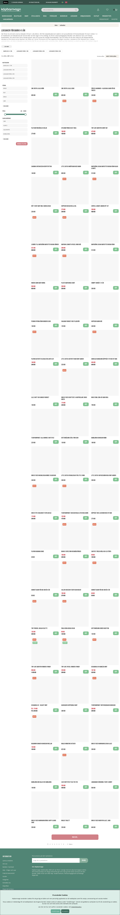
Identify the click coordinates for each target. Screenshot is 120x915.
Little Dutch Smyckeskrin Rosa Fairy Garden (103, 475)
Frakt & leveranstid (8, 873)
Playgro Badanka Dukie (37, 551)
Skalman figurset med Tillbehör (70, 321)
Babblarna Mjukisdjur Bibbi (98, 438)
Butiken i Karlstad (8, 867)
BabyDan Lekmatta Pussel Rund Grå (71, 244)
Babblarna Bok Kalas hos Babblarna (41, 782)
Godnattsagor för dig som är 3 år (100, 590)
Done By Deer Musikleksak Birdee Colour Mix (43, 475)
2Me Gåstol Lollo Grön (37, 88)
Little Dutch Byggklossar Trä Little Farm (73, 475)
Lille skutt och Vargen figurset (40, 397)
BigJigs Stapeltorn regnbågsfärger (71, 551)
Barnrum (63, 16)
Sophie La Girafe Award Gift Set (100, 206)
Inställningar (56, 911)
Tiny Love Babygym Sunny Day (99, 128)
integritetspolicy (76, 907)
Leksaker (73, 16)
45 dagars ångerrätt (52, 2)
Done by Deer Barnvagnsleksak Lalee (101, 744)
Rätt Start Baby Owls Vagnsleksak (41, 206)
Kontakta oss (7, 883)
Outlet (96, 16)
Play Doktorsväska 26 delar (39, 128)
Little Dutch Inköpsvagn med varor (71, 166)
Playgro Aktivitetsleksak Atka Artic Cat (42, 359)
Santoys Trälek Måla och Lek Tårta (101, 551)
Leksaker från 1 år (22, 51)
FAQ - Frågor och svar (9, 870)
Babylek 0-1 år (7, 51)
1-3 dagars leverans (17, 2)
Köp (116, 672)
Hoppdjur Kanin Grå (96, 321)
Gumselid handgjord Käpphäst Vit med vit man (104, 359)
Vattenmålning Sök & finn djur (69, 438)
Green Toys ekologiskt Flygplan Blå (41, 513)
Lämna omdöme (8, 861)
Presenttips (106, 16)
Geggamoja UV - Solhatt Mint (39, 705)
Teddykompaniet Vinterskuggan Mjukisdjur (103, 705)
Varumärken (8, 19)
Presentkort (104, 19)
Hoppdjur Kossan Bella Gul (68, 206)
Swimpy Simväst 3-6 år (97, 283)
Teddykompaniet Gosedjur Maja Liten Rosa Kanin (74, 513)
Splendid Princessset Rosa (68, 128)
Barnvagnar (7, 16)
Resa (44, 16)
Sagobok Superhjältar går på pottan (41, 166)
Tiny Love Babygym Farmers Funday (41, 667)
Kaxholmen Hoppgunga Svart (69, 705)
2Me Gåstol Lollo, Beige (67, 88)
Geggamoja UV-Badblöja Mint (99, 667)
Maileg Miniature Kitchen (68, 744)
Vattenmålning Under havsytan (100, 628)
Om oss (5, 864)
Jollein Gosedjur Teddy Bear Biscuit (71, 590)
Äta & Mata (35, 16)
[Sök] (60, 10)
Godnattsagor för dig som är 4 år (40, 590)
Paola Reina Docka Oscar (68, 628)
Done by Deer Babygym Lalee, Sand (100, 821)
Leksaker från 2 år (39, 51)
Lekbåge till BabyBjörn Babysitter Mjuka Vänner (45, 244)
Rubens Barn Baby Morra (38, 283)
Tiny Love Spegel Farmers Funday (70, 667)
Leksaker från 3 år (55, 51)
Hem (56, 25)
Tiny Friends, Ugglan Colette (39, 628)
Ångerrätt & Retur (8, 889)
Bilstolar (17, 16)
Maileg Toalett (65, 821)
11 (67, 844)
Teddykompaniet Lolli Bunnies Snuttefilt (42, 438)
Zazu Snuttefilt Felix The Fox (69, 782)
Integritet (5, 879)
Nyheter (114, 19)
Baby (26, 16)
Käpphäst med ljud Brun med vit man (101, 513)
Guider (5, 876)
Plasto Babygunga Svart (68, 283)
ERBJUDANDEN (85, 16)
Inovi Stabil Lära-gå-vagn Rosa (99, 397)
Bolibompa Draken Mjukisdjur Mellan (41, 744)
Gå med (84, 860)
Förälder (53, 16)
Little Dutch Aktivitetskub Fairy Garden (72, 359)
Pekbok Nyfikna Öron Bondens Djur (41, 321)
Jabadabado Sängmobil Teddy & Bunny (101, 782)
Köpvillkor (6, 886)
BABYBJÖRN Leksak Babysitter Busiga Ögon (103, 244)
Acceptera (65, 911)
